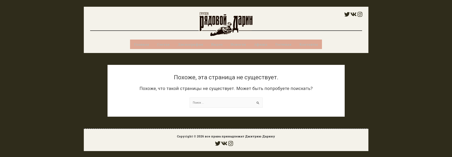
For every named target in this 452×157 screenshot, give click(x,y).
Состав (163, 44)
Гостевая (283, 44)
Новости (238, 44)
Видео (217, 44)
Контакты (308, 44)
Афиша (260, 44)
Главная (141, 44)
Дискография (190, 44)
